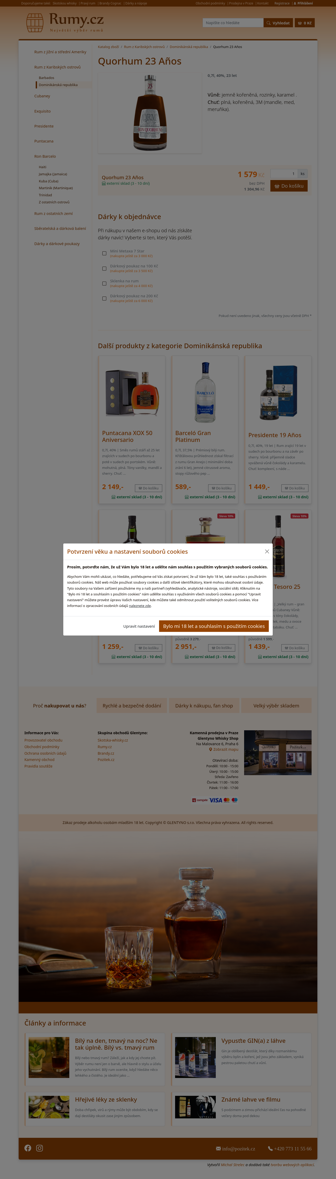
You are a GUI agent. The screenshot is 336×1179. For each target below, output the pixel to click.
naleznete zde (140, 605)
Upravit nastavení (139, 626)
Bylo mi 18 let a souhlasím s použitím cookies (214, 626)
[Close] (267, 551)
